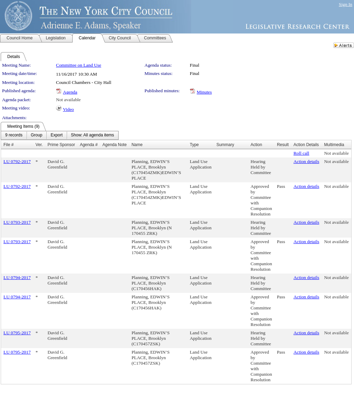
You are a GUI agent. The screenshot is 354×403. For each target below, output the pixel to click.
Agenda (70, 92)
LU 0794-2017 (17, 277)
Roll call (301, 153)
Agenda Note (114, 144)
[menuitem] (14, 135)
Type (194, 144)
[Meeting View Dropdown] (92, 135)
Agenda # (88, 144)
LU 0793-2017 (17, 222)
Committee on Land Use (78, 65)
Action (256, 144)
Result (283, 144)
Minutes (204, 92)
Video (68, 109)
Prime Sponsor (61, 144)
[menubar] (60, 135)
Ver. (39, 144)
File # (8, 144)
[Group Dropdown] (36, 135)
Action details (306, 161)
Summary (225, 144)
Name (136, 144)
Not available (68, 99)
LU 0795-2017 (17, 332)
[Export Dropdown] (56, 135)
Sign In (345, 4)
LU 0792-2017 (17, 161)
